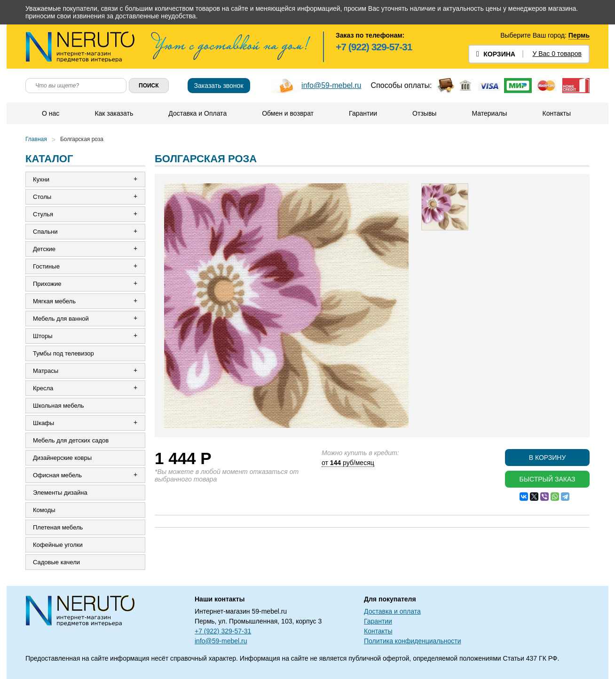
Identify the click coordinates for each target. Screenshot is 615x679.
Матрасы (45, 370)
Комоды (44, 509)
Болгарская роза (81, 139)
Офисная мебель (57, 475)
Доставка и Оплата (197, 113)
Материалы (489, 113)
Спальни (45, 231)
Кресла (43, 388)
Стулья (43, 214)
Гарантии (363, 113)
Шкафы (43, 422)
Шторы (43, 336)
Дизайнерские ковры (62, 457)
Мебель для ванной (61, 318)
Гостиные (46, 266)
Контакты (556, 113)
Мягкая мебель (54, 301)
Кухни (41, 179)
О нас (50, 113)
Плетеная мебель (58, 527)
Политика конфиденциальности (412, 641)
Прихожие (47, 283)
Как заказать (114, 113)
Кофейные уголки (58, 544)
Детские (44, 249)
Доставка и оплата (392, 611)
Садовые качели (56, 562)
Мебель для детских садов (71, 440)
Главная (36, 139)
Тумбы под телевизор (63, 353)
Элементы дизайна (60, 492)
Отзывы (424, 113)
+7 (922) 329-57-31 (374, 46)
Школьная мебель (58, 405)
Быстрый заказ (547, 479)
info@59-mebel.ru (331, 85)
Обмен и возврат (288, 113)
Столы (42, 196)
